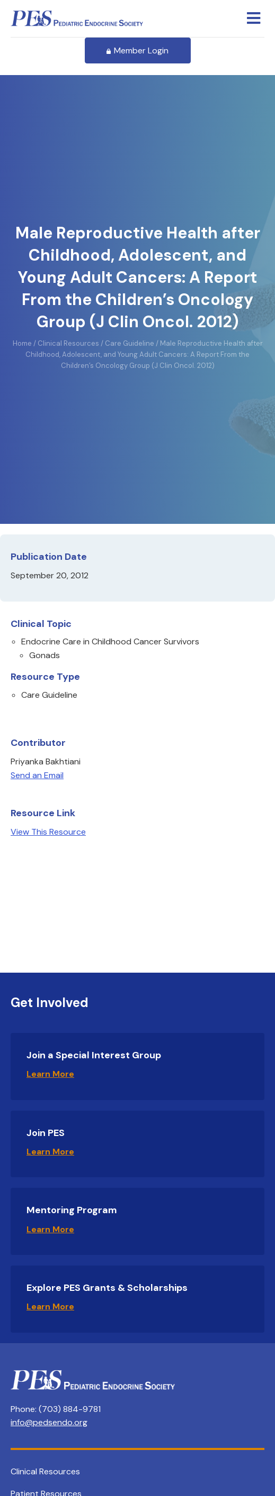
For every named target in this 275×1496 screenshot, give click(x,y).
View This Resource (48, 831)
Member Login (138, 50)
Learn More (50, 1073)
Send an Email (37, 775)
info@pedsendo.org (49, 1422)
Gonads (44, 655)
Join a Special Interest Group (93, 1055)
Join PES (45, 1132)
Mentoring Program (71, 1210)
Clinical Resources (45, 1471)
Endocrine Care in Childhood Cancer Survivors (110, 641)
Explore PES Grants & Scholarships (107, 1287)
